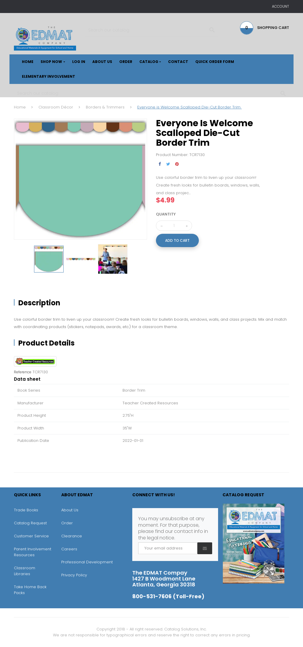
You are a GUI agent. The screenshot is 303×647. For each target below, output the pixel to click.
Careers (69, 549)
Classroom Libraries (24, 571)
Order (67, 523)
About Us (69, 510)
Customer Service (31, 536)
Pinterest (176, 164)
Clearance (71, 536)
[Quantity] (174, 226)
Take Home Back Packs (30, 590)
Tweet (168, 164)
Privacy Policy (74, 575)
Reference (22, 372)
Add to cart (177, 240)
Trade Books (26, 510)
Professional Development (87, 562)
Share (159, 164)
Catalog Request (30, 523)
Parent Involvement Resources (32, 552)
